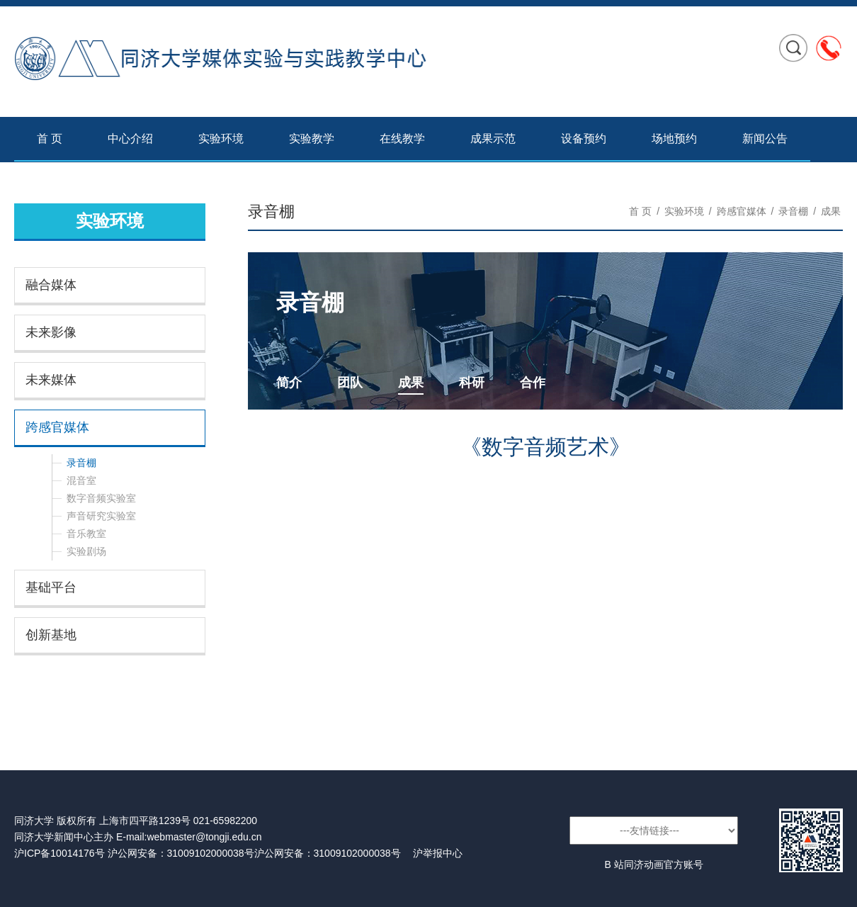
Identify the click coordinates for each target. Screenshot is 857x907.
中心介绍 (130, 139)
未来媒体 (50, 380)
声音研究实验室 (101, 516)
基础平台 (50, 587)
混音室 (81, 480)
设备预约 (583, 139)
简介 (289, 383)
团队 (350, 383)
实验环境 (221, 139)
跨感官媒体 (57, 427)
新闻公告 (765, 139)
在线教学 (402, 139)
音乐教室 (86, 533)
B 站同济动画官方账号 (653, 864)
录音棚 (81, 462)
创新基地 (50, 635)
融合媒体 (50, 285)
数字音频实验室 (101, 498)
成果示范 (493, 139)
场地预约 (674, 139)
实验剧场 (86, 551)
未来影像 (50, 332)
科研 (471, 383)
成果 (831, 211)
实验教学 (311, 139)
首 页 (49, 139)
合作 (532, 383)
